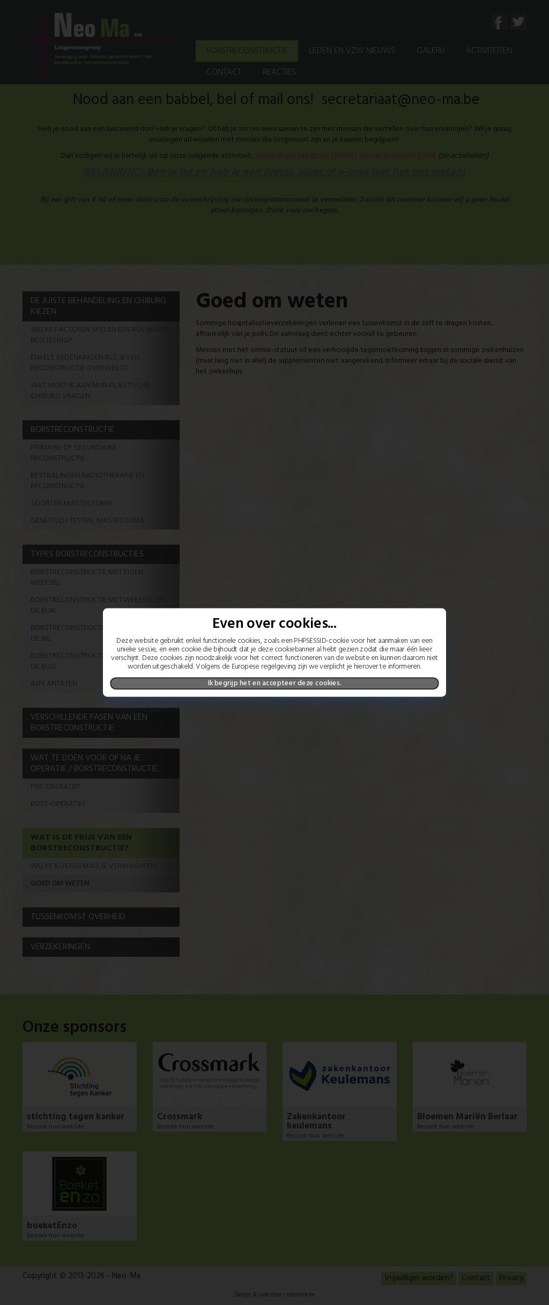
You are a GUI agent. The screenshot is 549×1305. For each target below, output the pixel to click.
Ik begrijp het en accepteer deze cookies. (275, 683)
